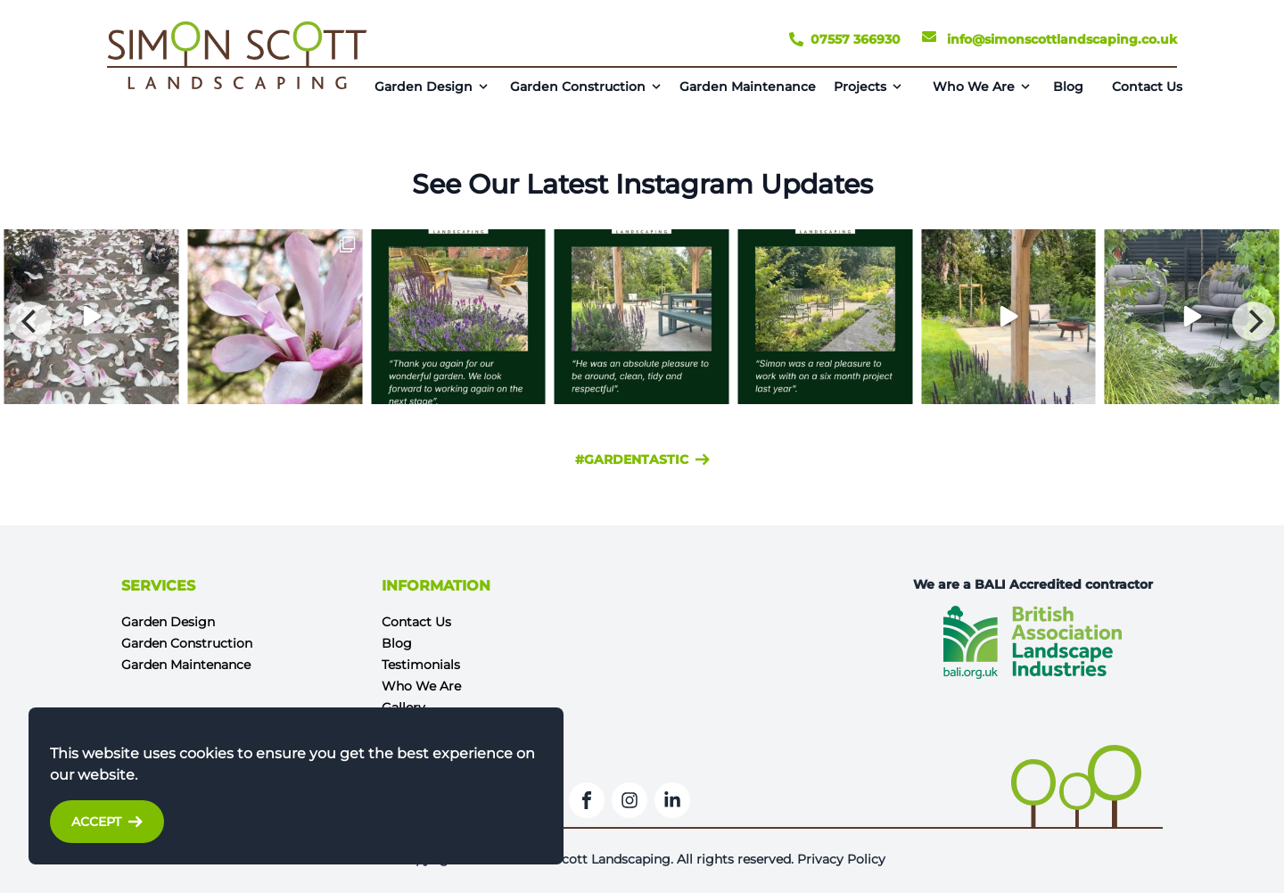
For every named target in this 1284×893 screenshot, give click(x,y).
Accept (107, 822)
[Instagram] (629, 800)
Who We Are (974, 87)
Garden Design (423, 87)
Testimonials (421, 665)
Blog (1068, 87)
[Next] (1253, 321)
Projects (860, 87)
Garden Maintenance (747, 87)
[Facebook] (587, 800)
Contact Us (1147, 87)
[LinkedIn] (672, 800)
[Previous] (30, 321)
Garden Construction (578, 87)
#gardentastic (642, 459)
